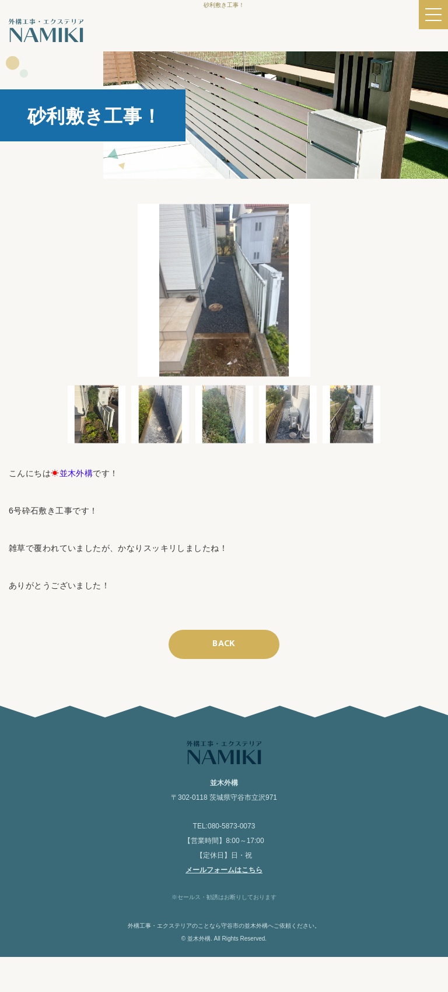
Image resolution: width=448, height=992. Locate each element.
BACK (224, 643)
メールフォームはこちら (224, 870)
